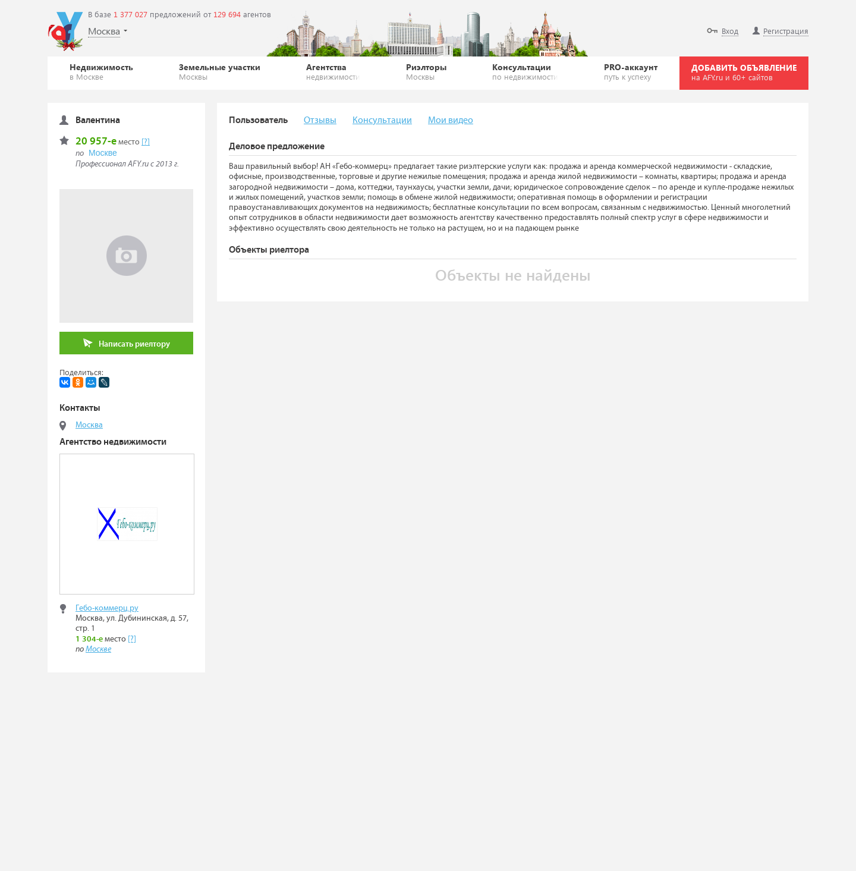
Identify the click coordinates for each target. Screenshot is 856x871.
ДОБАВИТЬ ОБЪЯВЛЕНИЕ (744, 72)
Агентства (333, 71)
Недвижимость (101, 71)
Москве (103, 153)
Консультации (525, 71)
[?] (145, 142)
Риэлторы (426, 71)
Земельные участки (219, 71)
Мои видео (450, 120)
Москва (89, 425)
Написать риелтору (126, 343)
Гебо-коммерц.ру (107, 608)
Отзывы (320, 120)
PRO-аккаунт (630, 71)
